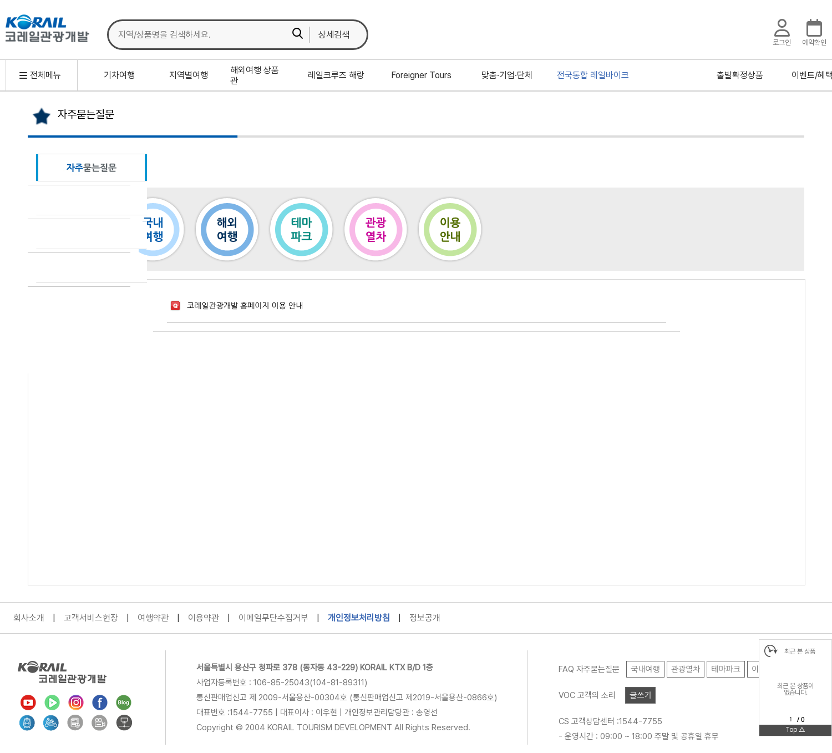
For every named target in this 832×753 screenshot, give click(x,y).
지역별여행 (188, 75)
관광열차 (375, 229)
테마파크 (301, 229)
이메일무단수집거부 (273, 618)
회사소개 (28, 618)
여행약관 (153, 618)
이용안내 (450, 229)
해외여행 (227, 229)
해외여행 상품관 (254, 75)
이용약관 (203, 618)
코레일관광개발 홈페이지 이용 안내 (245, 306)
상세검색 (333, 34)
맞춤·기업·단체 (506, 75)
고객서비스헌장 (91, 618)
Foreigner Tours (421, 75)
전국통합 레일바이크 (593, 75)
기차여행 (119, 75)
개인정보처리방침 (359, 618)
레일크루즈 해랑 (336, 75)
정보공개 (424, 618)
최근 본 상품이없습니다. (795, 689)
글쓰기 (640, 695)
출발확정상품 (740, 75)
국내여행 (152, 229)
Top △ (795, 730)
